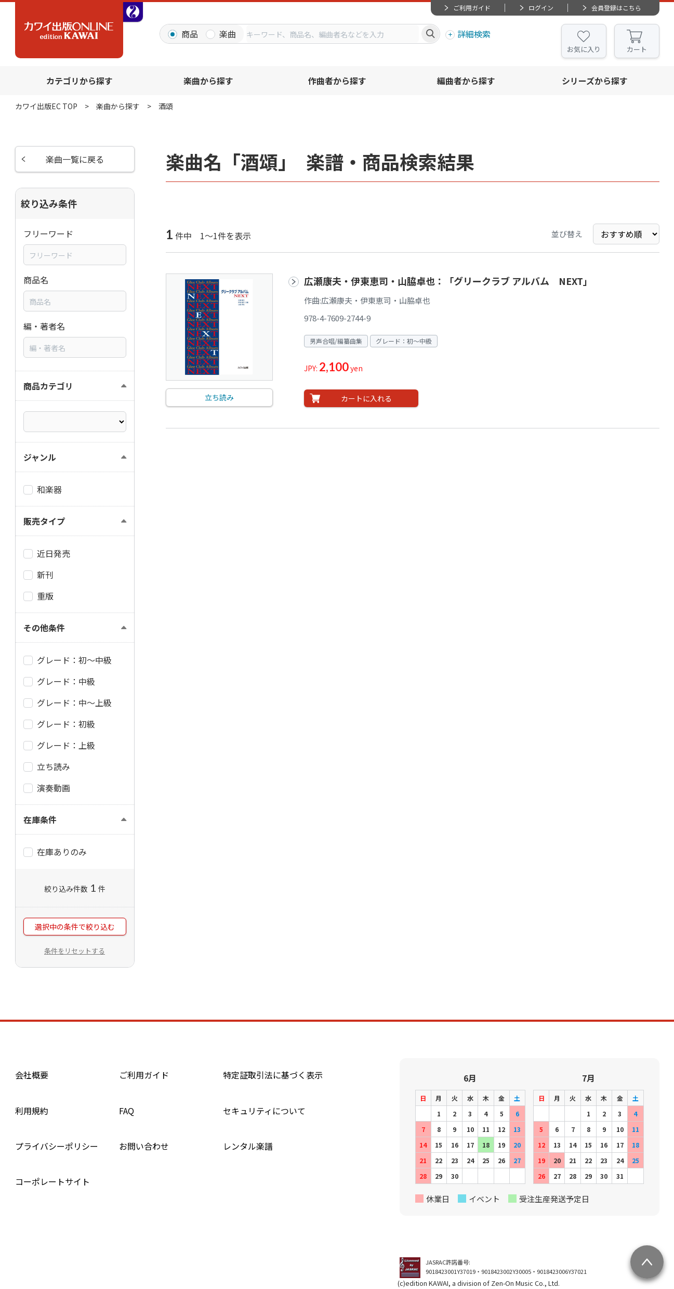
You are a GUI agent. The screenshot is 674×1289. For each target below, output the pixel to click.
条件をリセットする (74, 951)
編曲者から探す (466, 80)
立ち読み (219, 397)
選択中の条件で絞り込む (75, 926)
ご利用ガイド (472, 7)
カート (637, 49)
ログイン (540, 7)
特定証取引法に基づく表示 (273, 1075)
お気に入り (584, 49)
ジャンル (39, 457)
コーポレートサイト (52, 1181)
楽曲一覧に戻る (75, 159)
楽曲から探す (208, 80)
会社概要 (31, 1075)
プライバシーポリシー (56, 1146)
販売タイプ (44, 521)
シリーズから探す (595, 80)
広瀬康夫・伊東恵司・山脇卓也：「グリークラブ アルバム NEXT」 (448, 281)
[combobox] (332, 34)
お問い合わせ (144, 1146)
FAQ (126, 1110)
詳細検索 (474, 34)
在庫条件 (40, 819)
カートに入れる (366, 398)
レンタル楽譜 (248, 1146)
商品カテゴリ (48, 386)
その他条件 (44, 627)
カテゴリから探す (79, 80)
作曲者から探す (337, 80)
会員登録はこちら (616, 7)
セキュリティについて (264, 1110)
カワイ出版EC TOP (46, 106)
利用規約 (31, 1110)
